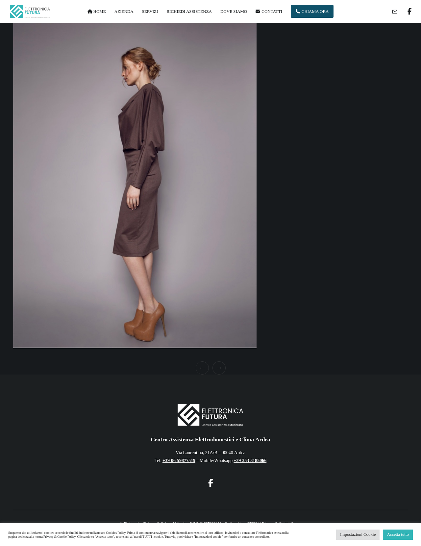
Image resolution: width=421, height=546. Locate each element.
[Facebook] (405, 11)
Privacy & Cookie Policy (59, 536)
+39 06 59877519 (178, 460)
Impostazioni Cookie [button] (358, 534)
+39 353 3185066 (250, 460)
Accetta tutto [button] (398, 534)
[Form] (390, 11)
